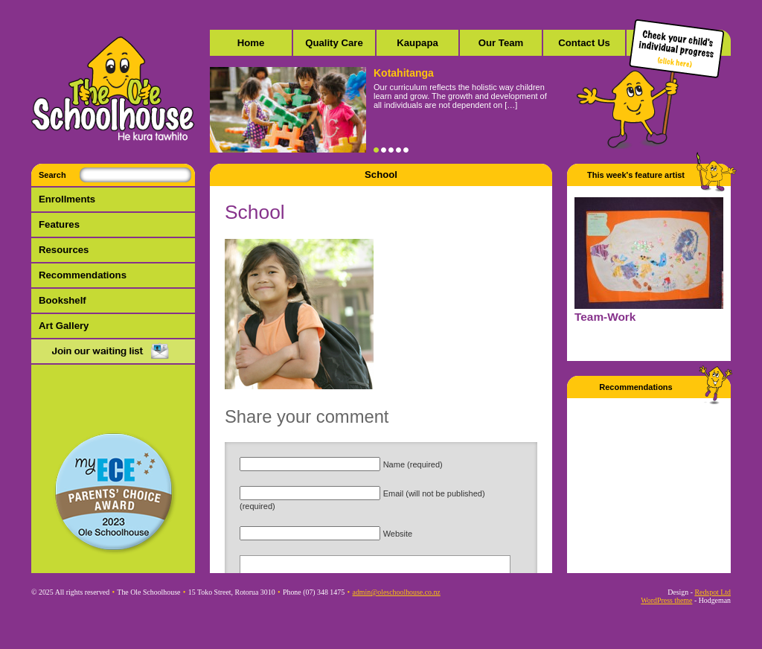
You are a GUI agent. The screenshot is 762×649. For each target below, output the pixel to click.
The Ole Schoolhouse (113, 89)
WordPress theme (666, 600)
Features (59, 224)
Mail (113, 352)
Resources (64, 249)
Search (52, 174)
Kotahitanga (404, 73)
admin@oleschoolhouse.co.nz (397, 592)
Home (251, 42)
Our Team (501, 42)
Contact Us (584, 42)
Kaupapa (417, 42)
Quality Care (334, 42)
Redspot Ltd (712, 592)
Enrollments (67, 199)
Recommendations (83, 275)
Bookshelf (62, 300)
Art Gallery (64, 325)
